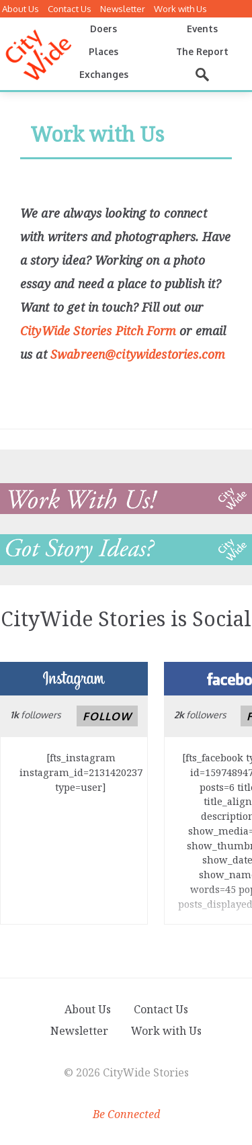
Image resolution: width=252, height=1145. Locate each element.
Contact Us (69, 8)
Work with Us (180, 8)
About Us (20, 8)
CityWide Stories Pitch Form (98, 331)
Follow (107, 716)
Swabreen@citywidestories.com (137, 354)
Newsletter (122, 8)
